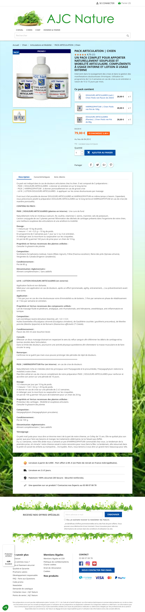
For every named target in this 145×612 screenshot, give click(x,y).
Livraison (16, 558)
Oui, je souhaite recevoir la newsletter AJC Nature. (88, 519)
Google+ (104, 164)
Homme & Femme (51, 30)
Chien (29, 30)
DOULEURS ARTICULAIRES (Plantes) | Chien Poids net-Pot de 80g (99, 119)
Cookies (47, 571)
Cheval (19, 30)
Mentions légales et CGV (54, 558)
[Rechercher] (72, 35)
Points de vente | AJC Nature (25, 595)
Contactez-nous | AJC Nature (25, 592)
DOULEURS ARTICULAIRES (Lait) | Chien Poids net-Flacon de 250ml (100, 96)
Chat (37, 30)
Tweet (97, 164)
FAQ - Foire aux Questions (24, 578)
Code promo (18, 582)
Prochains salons (20, 572)
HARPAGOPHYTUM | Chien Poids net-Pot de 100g (100, 107)
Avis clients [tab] (59, 177)
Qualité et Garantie (21, 568)
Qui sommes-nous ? (21, 562)
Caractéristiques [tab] (42, 177)
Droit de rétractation (52, 568)
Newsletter (17, 585)
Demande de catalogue (23, 588)
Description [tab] (24, 177)
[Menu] (13, 546)
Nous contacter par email (97, 570)
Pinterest (110, 164)
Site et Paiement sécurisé (23, 565)
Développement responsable (25, 575)
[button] (5, 608)
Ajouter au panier (100, 152)
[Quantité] (77, 153)
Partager (90, 164)
